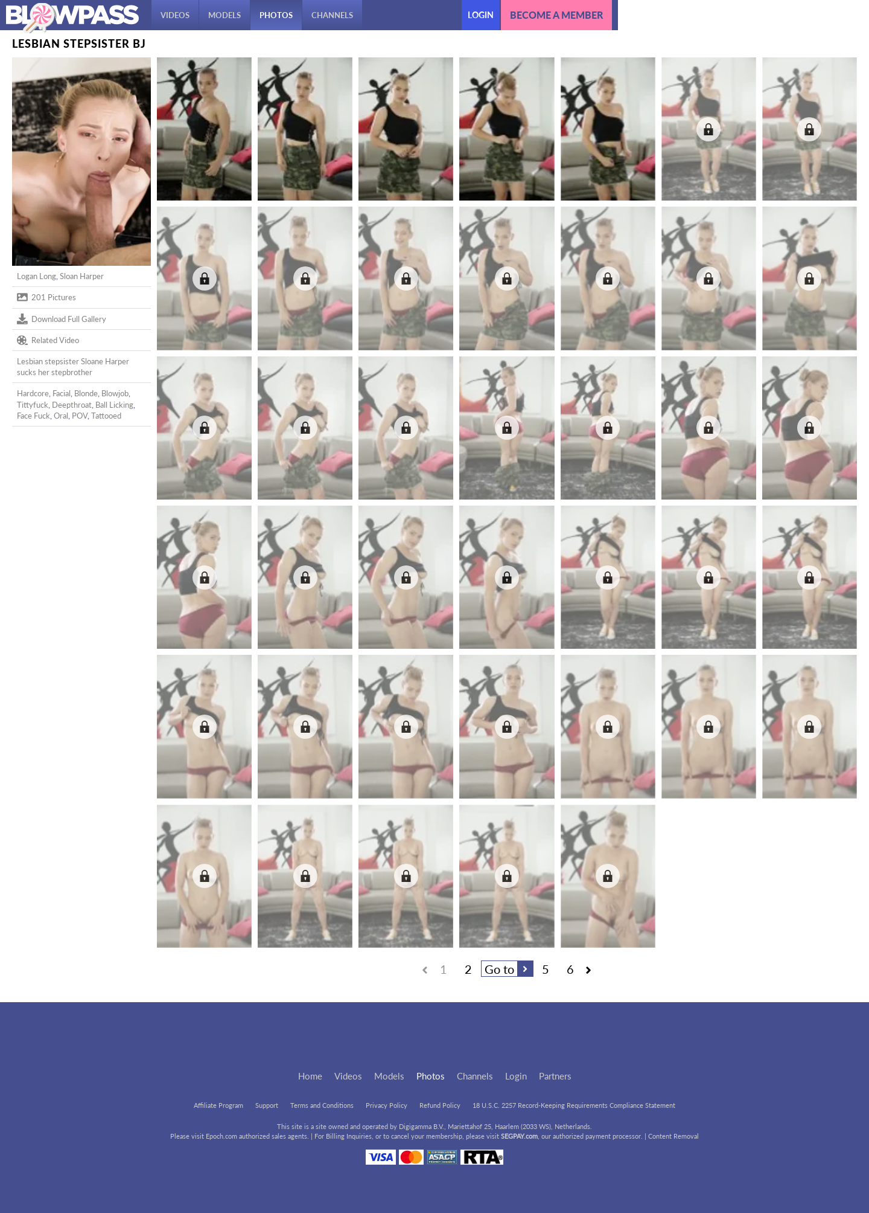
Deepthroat (72, 405)
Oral (61, 415)
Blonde (86, 393)
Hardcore (33, 393)
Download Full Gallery (61, 319)
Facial (62, 393)
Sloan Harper (82, 276)
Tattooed (106, 415)
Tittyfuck (32, 405)
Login (481, 15)
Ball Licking (114, 405)
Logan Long (36, 276)
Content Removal (673, 1136)
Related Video (48, 340)
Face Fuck (33, 415)
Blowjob (115, 393)
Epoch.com (221, 1136)
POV (80, 415)
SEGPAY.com (519, 1136)
